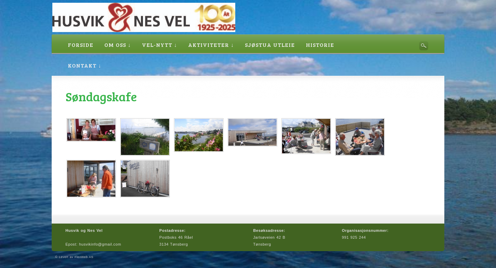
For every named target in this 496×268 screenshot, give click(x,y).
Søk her (423, 46)
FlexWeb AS (83, 257)
